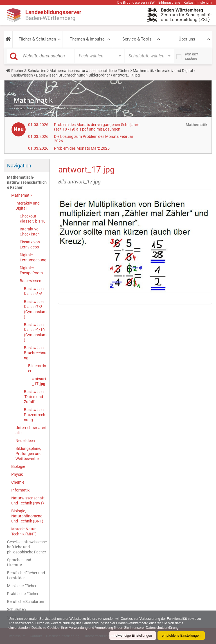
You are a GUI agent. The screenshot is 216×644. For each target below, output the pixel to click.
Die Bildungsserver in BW (136, 3)
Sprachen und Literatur (19, 562)
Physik (17, 474)
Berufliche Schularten (25, 601)
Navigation (19, 166)
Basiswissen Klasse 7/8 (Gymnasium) (35, 309)
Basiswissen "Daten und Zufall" (35, 396)
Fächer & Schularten (37, 39)
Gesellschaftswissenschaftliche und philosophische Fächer (27, 547)
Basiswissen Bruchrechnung (61, 75)
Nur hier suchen (191, 56)
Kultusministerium (198, 3)
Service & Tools (137, 39)
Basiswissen (22, 75)
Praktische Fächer (23, 593)
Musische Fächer (22, 586)
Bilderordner (99, 75)
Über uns (187, 39)
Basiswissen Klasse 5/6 (35, 291)
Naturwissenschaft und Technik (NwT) (28, 500)
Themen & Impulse (87, 39)
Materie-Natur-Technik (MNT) (24, 531)
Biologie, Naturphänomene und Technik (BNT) (27, 516)
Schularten (16, 609)
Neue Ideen (25, 440)
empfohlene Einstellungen (181, 636)
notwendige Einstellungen (132, 636)
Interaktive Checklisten (30, 231)
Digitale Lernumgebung (33, 257)
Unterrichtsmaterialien (30, 430)
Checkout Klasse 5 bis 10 (33, 218)
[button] (8, 39)
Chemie (17, 482)
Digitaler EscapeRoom (31, 270)
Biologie (18, 466)
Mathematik (143, 70)
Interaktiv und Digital (175, 70)
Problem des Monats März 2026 (82, 148)
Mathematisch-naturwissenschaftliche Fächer (90, 70)
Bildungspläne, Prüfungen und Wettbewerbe (28, 453)
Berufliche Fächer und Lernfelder (26, 575)
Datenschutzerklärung (162, 628)
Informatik (20, 490)
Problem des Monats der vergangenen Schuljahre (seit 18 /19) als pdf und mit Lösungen (96, 126)
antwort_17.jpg (39, 381)
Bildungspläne (169, 3)
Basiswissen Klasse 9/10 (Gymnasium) (35, 332)
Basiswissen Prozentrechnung (35, 414)
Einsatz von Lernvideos (30, 244)
